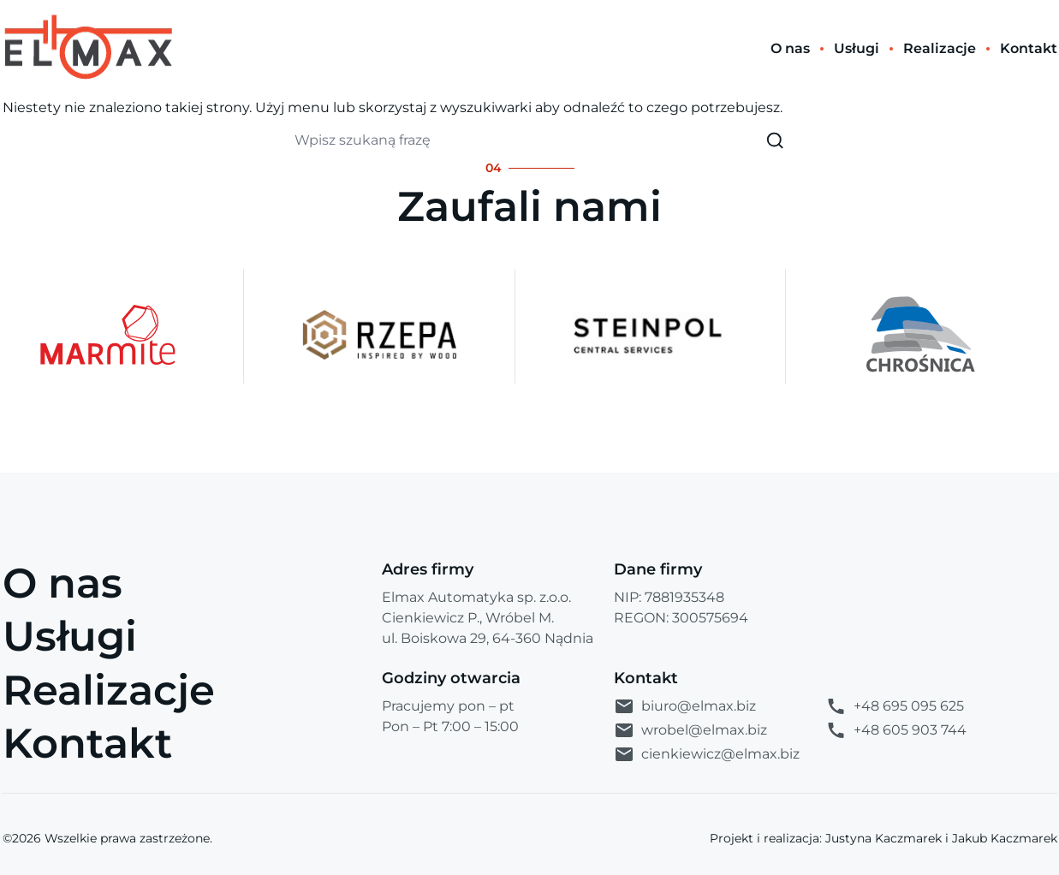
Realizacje (109, 690)
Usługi (70, 636)
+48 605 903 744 (896, 730)
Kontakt (87, 743)
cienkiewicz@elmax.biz (707, 754)
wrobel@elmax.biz (690, 730)
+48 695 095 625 (894, 706)
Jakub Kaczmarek (1004, 838)
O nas (62, 583)
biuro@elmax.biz (685, 706)
